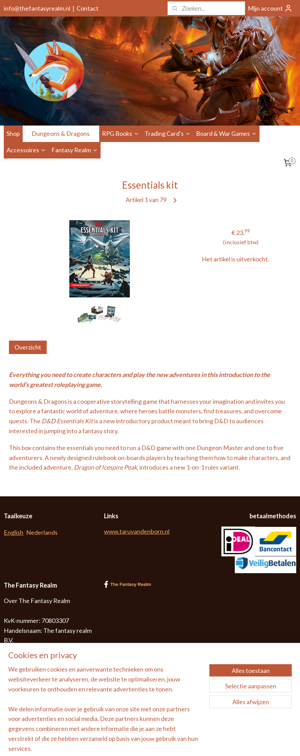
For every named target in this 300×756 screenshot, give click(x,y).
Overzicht (27, 347)
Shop (13, 133)
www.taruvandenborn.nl (137, 531)
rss (188, 743)
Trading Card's (168, 133)
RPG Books (120, 133)
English (13, 532)
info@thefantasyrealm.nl (37, 8)
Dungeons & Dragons (64, 133)
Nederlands (42, 532)
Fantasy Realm (74, 150)
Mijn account (270, 8)
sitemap (176, 743)
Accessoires (26, 150)
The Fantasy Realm (127, 584)
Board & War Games (226, 133)
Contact (88, 8)
